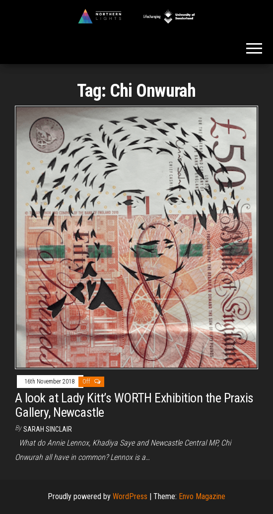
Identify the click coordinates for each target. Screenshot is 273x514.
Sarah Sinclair (47, 429)
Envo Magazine (202, 496)
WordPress (130, 496)
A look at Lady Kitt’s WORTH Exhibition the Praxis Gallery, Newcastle (134, 405)
